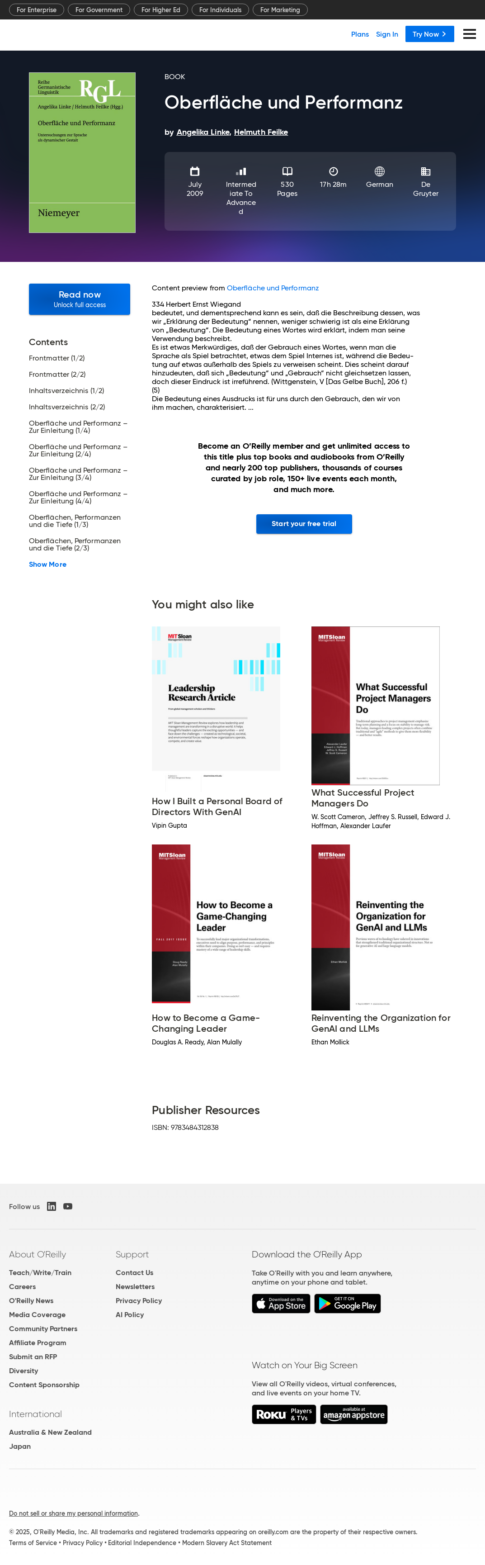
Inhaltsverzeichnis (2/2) (67, 407)
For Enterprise (37, 10)
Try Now (430, 33)
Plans (360, 34)
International (35, 1413)
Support (132, 1254)
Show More (47, 564)
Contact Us (134, 1272)
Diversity (23, 1370)
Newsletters (135, 1286)
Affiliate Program (37, 1342)
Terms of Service (33, 1543)
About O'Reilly (37, 1254)
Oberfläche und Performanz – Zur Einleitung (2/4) (78, 450)
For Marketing (280, 10)
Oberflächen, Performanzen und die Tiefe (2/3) (75, 544)
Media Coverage (37, 1314)
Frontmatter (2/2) (57, 374)
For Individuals (220, 10)
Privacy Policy (139, 1300)
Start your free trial (304, 523)
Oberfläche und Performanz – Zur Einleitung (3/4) (78, 474)
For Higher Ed (160, 10)
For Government (98, 10)
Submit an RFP (33, 1356)
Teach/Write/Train (40, 1272)
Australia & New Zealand (50, 1432)
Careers (22, 1286)
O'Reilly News (31, 1300)
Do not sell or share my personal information (73, 1513)
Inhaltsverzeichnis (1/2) (66, 390)
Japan (20, 1446)
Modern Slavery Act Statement (227, 1543)
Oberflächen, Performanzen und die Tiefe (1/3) (75, 521)
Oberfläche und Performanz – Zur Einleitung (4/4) (78, 497)
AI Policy (130, 1314)
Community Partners (43, 1328)
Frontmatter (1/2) (57, 358)
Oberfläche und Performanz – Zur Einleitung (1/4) (78, 427)
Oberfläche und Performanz (273, 288)
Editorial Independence (142, 1543)
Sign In (387, 34)
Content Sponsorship (44, 1385)
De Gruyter (425, 189)
